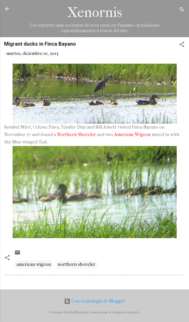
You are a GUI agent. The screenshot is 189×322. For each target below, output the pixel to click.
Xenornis (94, 12)
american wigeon (34, 264)
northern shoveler (76, 264)
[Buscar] (182, 10)
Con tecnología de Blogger (94, 301)
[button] (182, 45)
